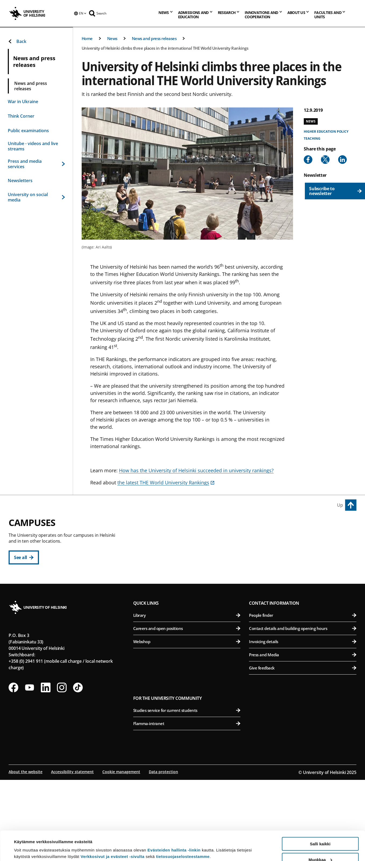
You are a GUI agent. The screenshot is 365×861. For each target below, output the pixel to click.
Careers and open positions (187, 710)
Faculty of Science (190, 639)
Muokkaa (320, 832)
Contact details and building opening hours (302, 710)
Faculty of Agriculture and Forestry (304, 538)
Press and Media (302, 736)
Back (17, 41)
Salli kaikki (320, 816)
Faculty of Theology (190, 577)
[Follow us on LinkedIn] (45, 769)
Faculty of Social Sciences (190, 590)
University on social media (36, 197)
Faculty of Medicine (304, 613)
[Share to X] (325, 159)
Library (187, 697)
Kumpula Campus (156, 627)
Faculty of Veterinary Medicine (304, 577)
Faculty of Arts (190, 538)
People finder (302, 697)
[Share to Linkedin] (342, 159)
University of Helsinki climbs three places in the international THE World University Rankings (165, 48)
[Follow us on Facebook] (13, 769)
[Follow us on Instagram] (62, 769)
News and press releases (154, 38)
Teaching (312, 138)
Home (87, 38)
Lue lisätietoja (27, 843)
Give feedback (302, 749)
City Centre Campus (158, 526)
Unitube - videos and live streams (33, 146)
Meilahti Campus (269, 601)
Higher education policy (326, 131)
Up (340, 505)
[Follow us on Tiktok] (78, 769)
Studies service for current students (187, 792)
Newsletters (20, 180)
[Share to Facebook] (308, 159)
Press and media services (36, 163)
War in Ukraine (23, 102)
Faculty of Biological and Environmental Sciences (304, 551)
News (112, 38)
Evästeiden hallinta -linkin (174, 822)
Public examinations (28, 131)
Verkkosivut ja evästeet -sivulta (112, 829)
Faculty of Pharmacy (304, 564)
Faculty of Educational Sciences (190, 551)
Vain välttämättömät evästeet (320, 847)
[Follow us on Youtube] (29, 769)
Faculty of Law (190, 564)
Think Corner (21, 116)
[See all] (24, 557)
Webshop (187, 723)
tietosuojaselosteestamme (183, 829)
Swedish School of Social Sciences (190, 603)
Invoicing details (302, 723)
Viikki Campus (266, 526)
